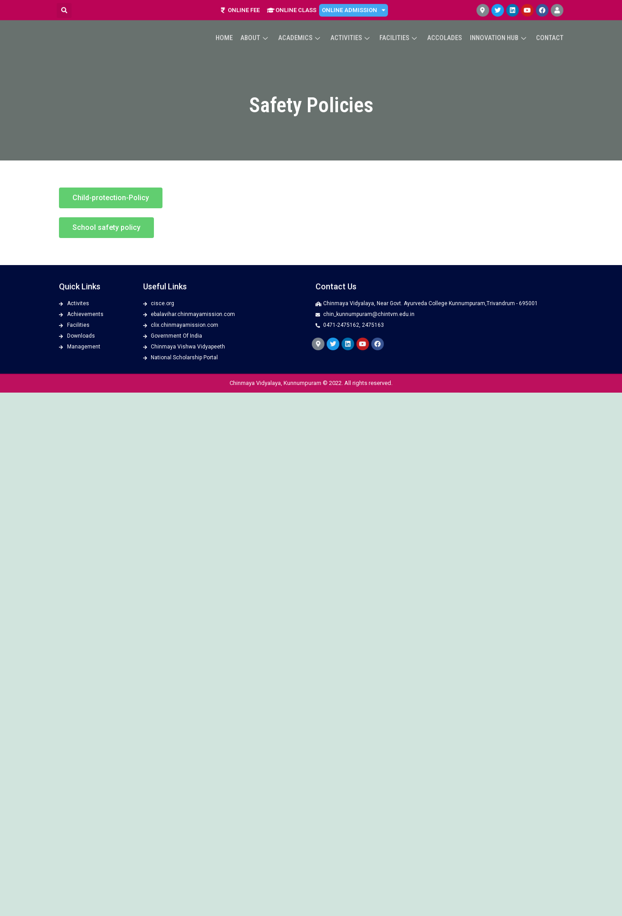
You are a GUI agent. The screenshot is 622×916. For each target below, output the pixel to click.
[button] (110, 198)
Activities (354, 27)
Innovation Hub (500, 27)
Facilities (402, 27)
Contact (550, 27)
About (260, 27)
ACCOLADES (446, 27)
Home (229, 27)
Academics (304, 27)
